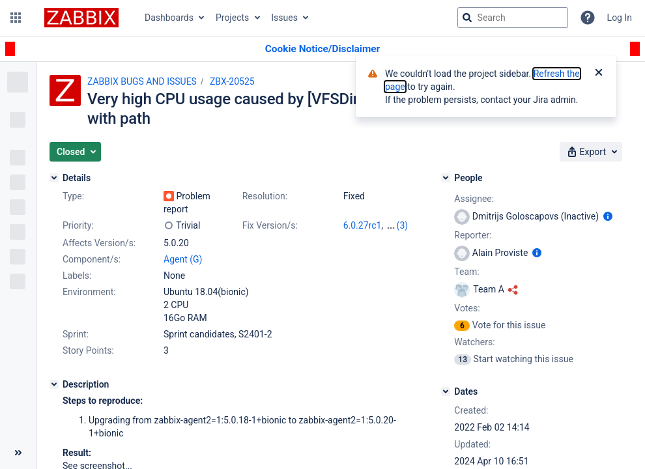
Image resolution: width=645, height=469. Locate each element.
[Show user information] (608, 216)
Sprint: (76, 334)
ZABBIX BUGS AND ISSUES (142, 81)
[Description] (54, 384)
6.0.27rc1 (362, 225)
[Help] (587, 17)
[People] (445, 177)
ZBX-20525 (232, 81)
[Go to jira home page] (81, 18)
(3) (402, 225)
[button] (16, 18)
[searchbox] (512, 17)
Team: (466, 271)
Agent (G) (183, 259)
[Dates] (445, 391)
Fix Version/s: (270, 225)
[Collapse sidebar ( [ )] (18, 452)
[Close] (598, 73)
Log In (619, 17)
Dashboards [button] (169, 17)
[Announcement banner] (322, 49)
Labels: (77, 275)
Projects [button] (232, 17)
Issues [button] (284, 17)
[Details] (54, 177)
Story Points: (88, 350)
